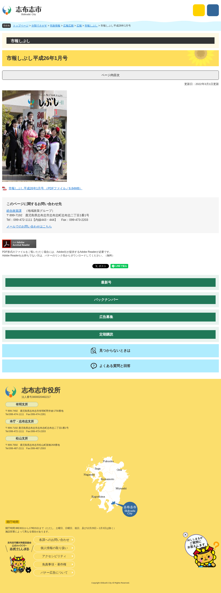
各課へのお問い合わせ (54, 539)
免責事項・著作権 (54, 564)
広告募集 (106, 317)
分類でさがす (39, 25)
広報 (79, 25)
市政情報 (55, 25)
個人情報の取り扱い (54, 548)
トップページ (20, 25)
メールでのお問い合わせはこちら (29, 226)
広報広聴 (68, 25)
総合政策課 (14, 210)
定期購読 (106, 334)
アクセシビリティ (54, 556)
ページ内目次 (110, 75)
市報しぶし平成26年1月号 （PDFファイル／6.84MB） (45, 188)
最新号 (106, 282)
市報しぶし (91, 25)
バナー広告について (54, 572)
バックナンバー (106, 299)
